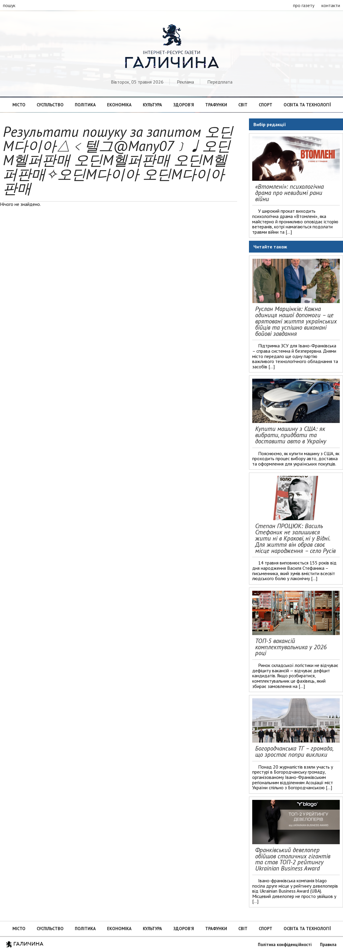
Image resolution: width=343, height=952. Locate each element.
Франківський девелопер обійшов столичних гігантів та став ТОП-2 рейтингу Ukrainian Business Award (292, 859)
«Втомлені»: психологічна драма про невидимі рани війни (289, 193)
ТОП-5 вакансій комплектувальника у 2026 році (291, 647)
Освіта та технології (307, 105)
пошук (9, 5)
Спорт (265, 105)
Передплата (219, 82)
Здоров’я (183, 105)
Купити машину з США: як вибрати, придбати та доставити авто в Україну (290, 435)
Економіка (119, 105)
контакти (330, 5)
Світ (242, 105)
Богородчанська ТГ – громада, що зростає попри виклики (294, 751)
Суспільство (50, 105)
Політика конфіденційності (285, 944)
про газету (303, 5)
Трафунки (216, 105)
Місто (18, 105)
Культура (152, 105)
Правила (328, 944)
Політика (85, 105)
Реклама (185, 82)
